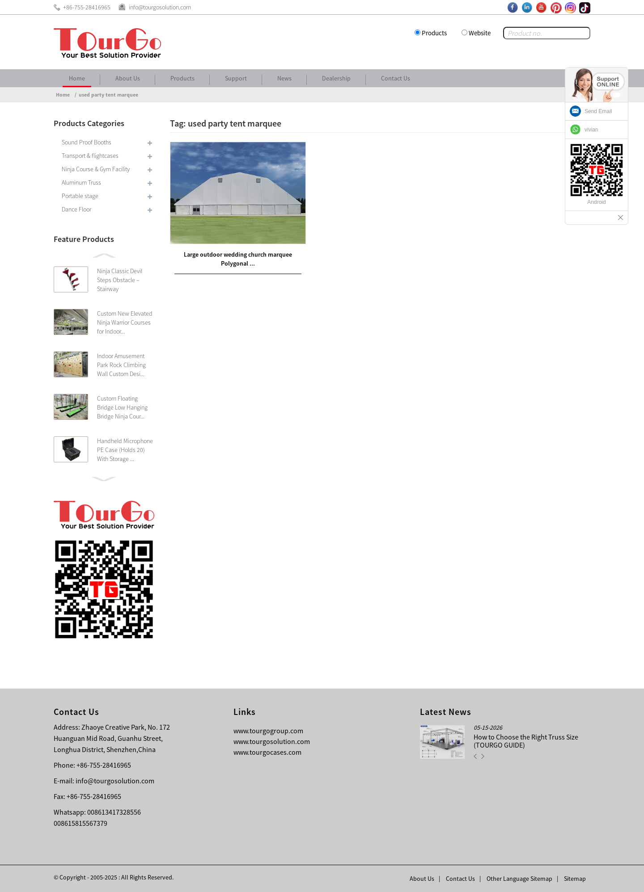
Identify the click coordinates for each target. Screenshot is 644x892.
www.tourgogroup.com (268, 730)
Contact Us (395, 78)
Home (77, 78)
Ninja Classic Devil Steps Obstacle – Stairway (119, 280)
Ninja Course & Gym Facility (96, 169)
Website (480, 33)
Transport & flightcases (90, 156)
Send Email (598, 111)
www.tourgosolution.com (271, 741)
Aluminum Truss (81, 182)
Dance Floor (76, 209)
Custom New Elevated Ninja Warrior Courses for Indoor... (125, 322)
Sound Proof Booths (86, 142)
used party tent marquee (108, 94)
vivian (591, 130)
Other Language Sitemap (519, 879)
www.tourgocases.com (267, 752)
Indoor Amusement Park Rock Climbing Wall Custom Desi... (121, 365)
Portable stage (80, 196)
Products (434, 33)
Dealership (336, 78)
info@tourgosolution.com (115, 780)
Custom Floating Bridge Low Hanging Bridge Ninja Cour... (122, 407)
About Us (127, 78)
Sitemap (575, 879)
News (284, 78)
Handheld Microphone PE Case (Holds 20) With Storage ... (125, 450)
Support (236, 78)
